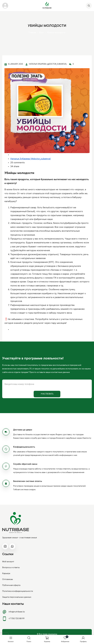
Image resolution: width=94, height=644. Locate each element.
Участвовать (47, 394)
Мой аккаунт (8, 562)
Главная (32, 33)
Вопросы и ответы (11, 567)
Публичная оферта (11, 585)
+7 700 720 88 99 (13, 618)
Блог (41, 33)
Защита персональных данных (16, 597)
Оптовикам (7, 579)
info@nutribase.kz (13, 612)
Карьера (6, 573)
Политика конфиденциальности (17, 591)
